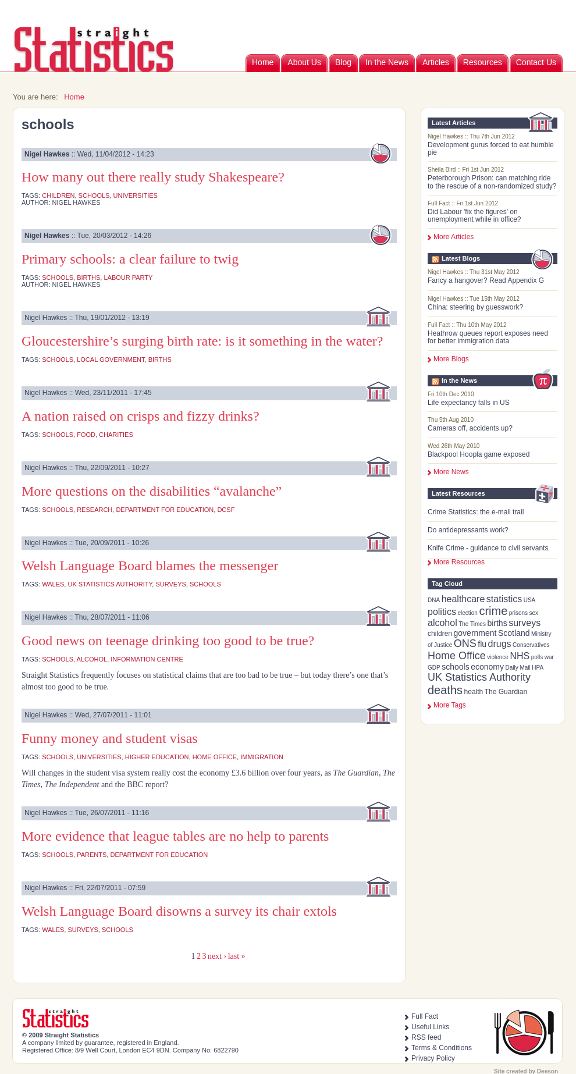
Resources (482, 62)
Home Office (457, 656)
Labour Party (128, 277)
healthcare (463, 599)
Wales (53, 584)
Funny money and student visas (110, 738)
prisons (518, 613)
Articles (435, 62)
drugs (499, 644)
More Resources (459, 562)
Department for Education (165, 509)
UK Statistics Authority (479, 677)
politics (442, 612)
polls (537, 657)
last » (237, 956)
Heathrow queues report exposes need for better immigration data (488, 337)
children (440, 634)
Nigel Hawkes (46, 154)
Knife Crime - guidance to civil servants (488, 548)
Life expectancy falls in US (469, 403)
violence (498, 657)
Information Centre (147, 659)
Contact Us (536, 62)
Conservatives (531, 645)
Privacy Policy (433, 1058)
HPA (537, 667)
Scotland (513, 633)
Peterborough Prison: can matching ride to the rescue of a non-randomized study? (492, 182)
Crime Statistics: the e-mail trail (476, 512)
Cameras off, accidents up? (470, 428)
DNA (434, 600)
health (473, 692)
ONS (465, 643)
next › (217, 956)
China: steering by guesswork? (475, 307)
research (94, 509)
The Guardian (506, 692)
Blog (343, 62)
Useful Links (430, 1027)
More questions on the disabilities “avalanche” (152, 491)
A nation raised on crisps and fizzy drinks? (140, 416)
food (86, 434)
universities (135, 195)
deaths (445, 690)
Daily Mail (517, 667)
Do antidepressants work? (468, 530)
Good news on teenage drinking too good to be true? (168, 640)
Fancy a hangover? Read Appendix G (486, 280)
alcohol (442, 623)
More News (451, 472)
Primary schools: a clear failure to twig (130, 258)
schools (455, 666)
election (467, 613)
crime (493, 610)
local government (110, 359)
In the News (386, 62)
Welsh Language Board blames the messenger (150, 565)
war (549, 657)
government (475, 633)
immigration (261, 756)
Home (262, 62)
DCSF (225, 509)
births (497, 623)
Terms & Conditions (441, 1048)
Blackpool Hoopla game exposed (478, 454)
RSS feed (426, 1037)
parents (91, 854)
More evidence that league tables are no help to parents (175, 836)
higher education (157, 756)
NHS (519, 656)
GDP (434, 667)
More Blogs (451, 359)
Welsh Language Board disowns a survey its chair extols (179, 911)
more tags (449, 705)
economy (487, 666)
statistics (504, 599)
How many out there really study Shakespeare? (153, 176)
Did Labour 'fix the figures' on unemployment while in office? (474, 215)
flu (482, 644)
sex (534, 613)
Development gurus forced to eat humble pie (491, 149)
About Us (304, 62)
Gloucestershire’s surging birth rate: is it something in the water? (202, 340)
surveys (525, 623)
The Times (472, 624)
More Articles (453, 237)
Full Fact (424, 1016)
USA (530, 600)
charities (116, 434)
